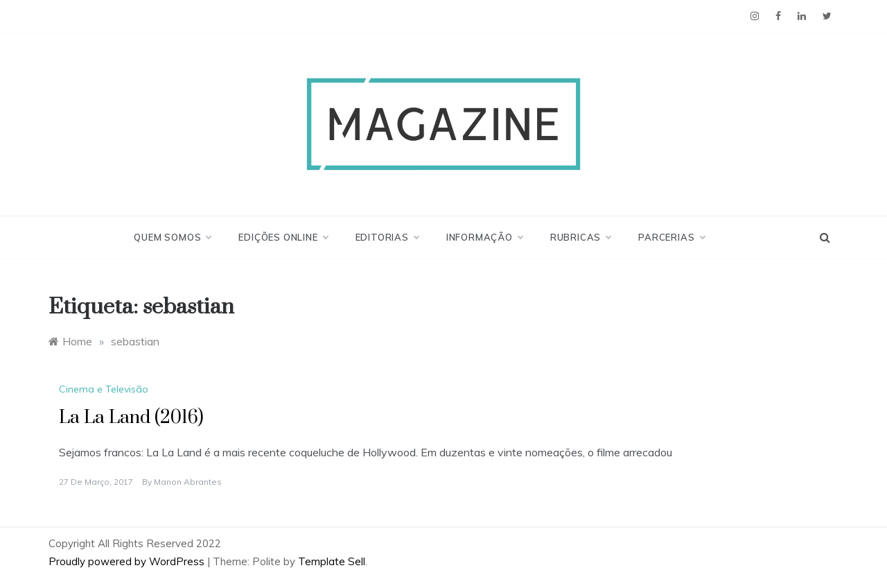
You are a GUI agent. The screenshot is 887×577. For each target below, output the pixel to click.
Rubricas (580, 237)
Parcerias (671, 237)
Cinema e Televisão (103, 389)
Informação (484, 237)
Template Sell (331, 561)
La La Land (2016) (131, 417)
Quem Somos (172, 237)
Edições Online (282, 237)
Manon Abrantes (188, 481)
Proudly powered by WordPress (128, 561)
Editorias (387, 237)
